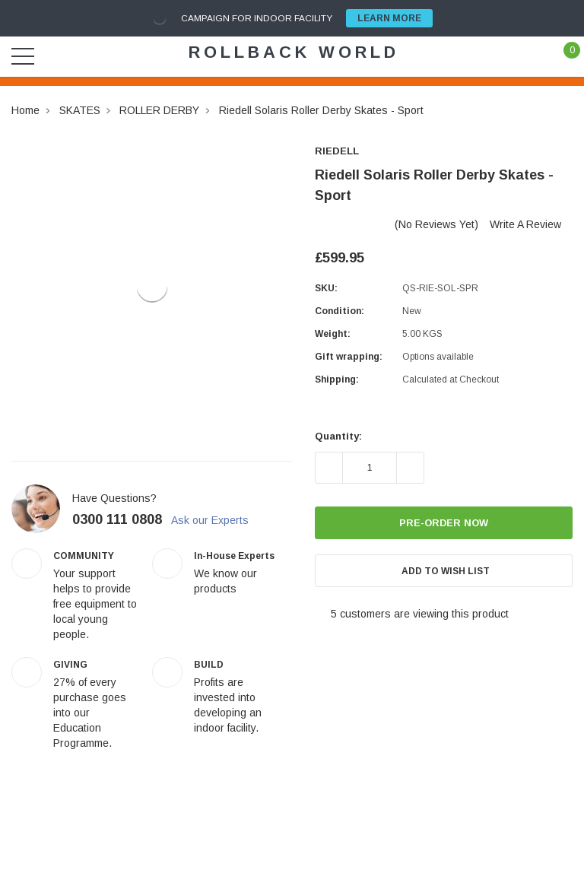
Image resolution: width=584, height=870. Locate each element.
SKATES (79, 110)
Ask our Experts (218, 520)
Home (25, 110)
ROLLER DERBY (159, 110)
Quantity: (338, 436)
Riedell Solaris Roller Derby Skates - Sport (321, 110)
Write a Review (525, 224)
